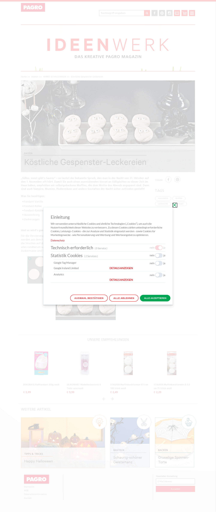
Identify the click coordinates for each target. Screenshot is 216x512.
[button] (137, 268)
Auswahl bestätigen (89, 298)
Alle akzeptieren (155, 298)
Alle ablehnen (123, 298)
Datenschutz (58, 240)
